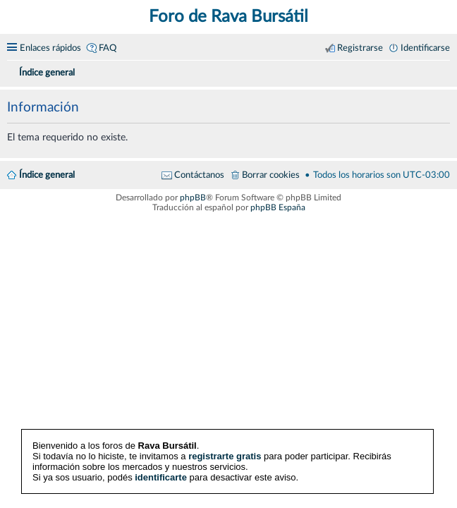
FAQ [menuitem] (107, 48)
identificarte (161, 477)
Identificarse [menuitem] (425, 48)
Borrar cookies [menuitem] (271, 175)
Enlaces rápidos (50, 48)
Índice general (47, 175)
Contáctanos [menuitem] (199, 175)
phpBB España (277, 207)
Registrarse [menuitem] (360, 48)
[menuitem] (444, 70)
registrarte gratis (224, 456)
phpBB (193, 197)
